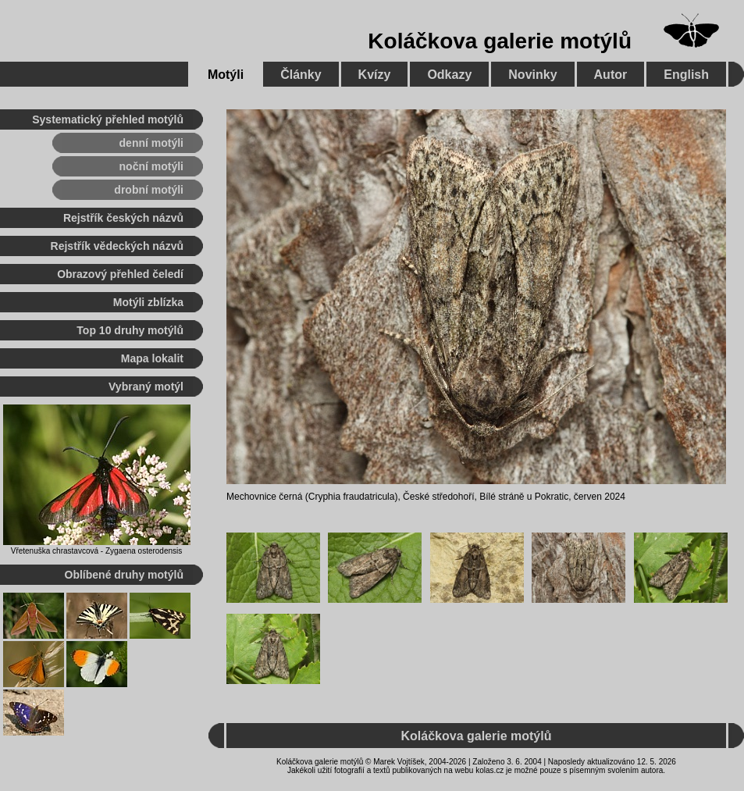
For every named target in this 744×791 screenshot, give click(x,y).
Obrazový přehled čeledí (120, 274)
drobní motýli (148, 189)
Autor (611, 74)
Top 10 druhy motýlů (130, 330)
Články (300, 74)
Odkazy (449, 74)
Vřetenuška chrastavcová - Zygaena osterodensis (97, 551)
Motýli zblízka (148, 302)
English (686, 74)
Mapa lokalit (152, 358)
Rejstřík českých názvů (123, 218)
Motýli (226, 74)
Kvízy (374, 74)
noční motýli (151, 166)
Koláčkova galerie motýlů (500, 41)
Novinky (532, 74)
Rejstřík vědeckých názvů (117, 246)
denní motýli (151, 143)
